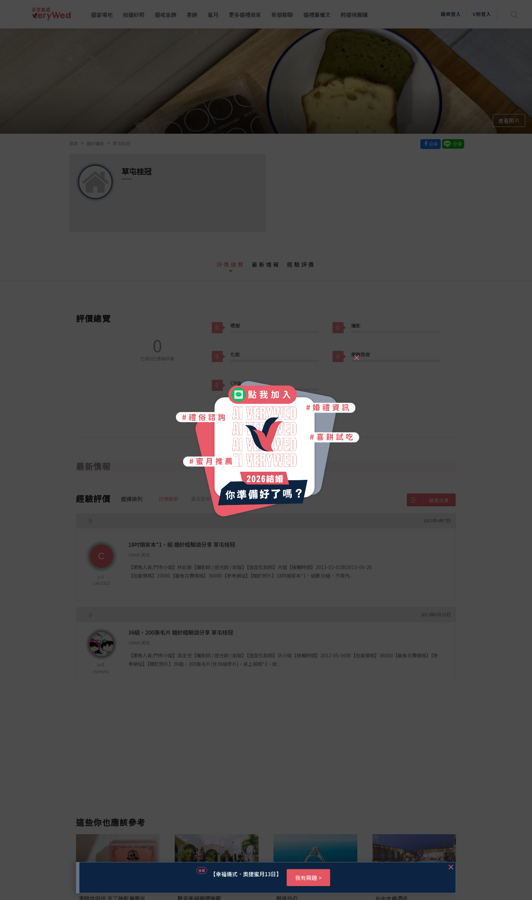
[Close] (356, 354)
